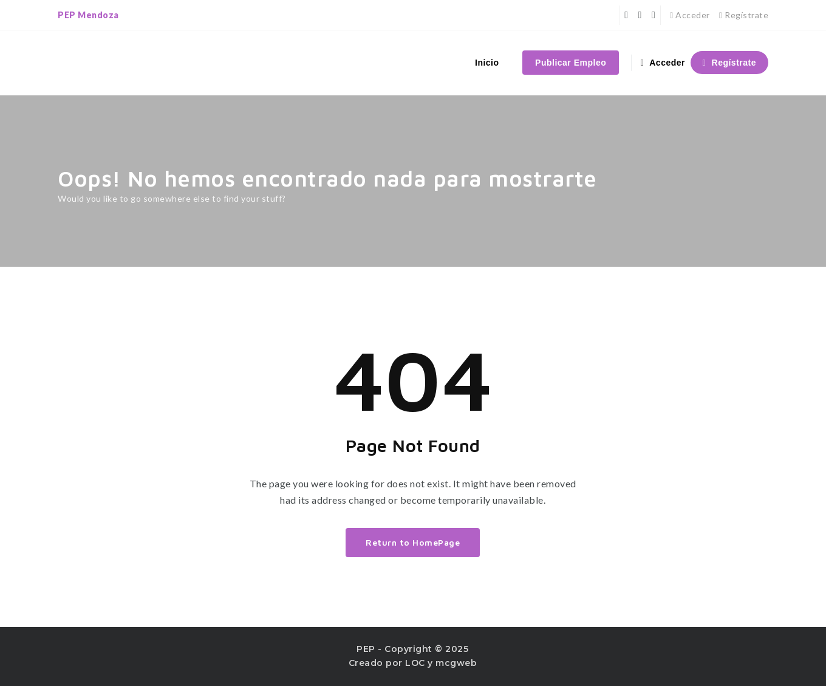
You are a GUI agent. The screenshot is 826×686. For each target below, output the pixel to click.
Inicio (487, 62)
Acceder (690, 15)
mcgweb (456, 662)
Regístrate (743, 15)
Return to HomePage (413, 542)
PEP (366, 648)
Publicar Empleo (570, 62)
